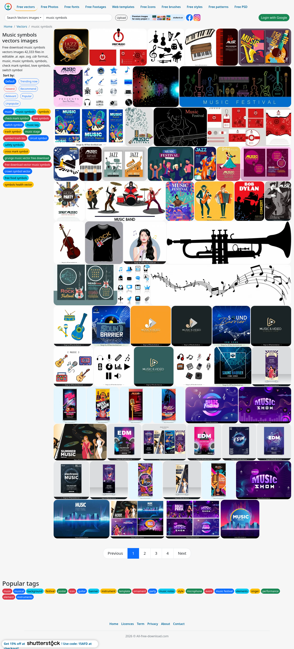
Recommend (28, 89)
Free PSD (241, 7)
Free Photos (49, 7)
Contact (179, 624)
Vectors (21, 26)
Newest (10, 89)
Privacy (152, 624)
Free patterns (218, 7)
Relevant (10, 96)
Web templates (123, 7)
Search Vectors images (23, 18)
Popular (27, 96)
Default (10, 81)
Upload (121, 18)
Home (8, 26)
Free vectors (26, 7)
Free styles (195, 7)
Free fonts (71, 7)
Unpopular (12, 103)
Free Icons (148, 7)
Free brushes (171, 7)
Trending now (28, 81)
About (165, 624)
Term (140, 624)
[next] (182, 553)
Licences (127, 624)
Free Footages (95, 7)
